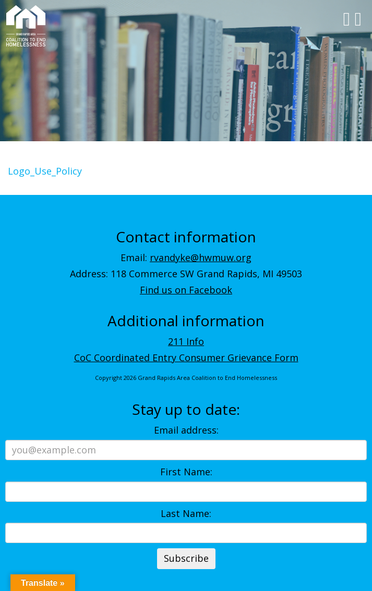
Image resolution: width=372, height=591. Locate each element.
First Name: (186, 471)
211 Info (186, 341)
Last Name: (186, 513)
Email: (186, 257)
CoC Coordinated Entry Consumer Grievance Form (186, 357)
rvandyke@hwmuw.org (200, 257)
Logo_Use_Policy (45, 171)
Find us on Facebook (186, 290)
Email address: (186, 430)
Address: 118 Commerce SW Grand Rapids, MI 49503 (186, 273)
